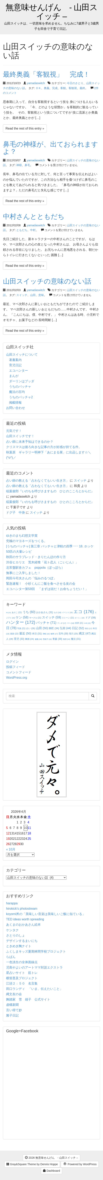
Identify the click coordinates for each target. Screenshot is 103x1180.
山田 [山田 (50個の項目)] (42, 628)
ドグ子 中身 (15, 512)
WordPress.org (16, 677)
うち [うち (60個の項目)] (29, 612)
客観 (63, 88)
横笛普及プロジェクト (22, 978)
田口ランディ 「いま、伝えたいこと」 (36, 988)
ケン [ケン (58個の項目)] (22, 617)
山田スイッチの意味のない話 (47, 281)
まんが (13, 376)
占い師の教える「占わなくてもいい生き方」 (37, 480)
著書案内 (15, 360)
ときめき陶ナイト (18, 946)
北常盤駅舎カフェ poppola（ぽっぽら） (35, 567)
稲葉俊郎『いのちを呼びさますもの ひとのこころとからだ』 (50, 491)
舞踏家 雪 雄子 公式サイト (28, 999)
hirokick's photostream (21, 908)
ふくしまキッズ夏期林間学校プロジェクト (36, 951)
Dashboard (51, 1170)
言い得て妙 (14, 1010)
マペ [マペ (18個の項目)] (70, 623)
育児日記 (15, 365)
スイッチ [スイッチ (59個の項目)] (51, 617)
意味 (41, 295)
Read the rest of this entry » (25, 128)
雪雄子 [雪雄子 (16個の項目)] (47, 639)
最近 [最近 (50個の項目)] (25, 633)
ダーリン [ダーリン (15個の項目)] (79, 618)
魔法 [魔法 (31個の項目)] (76, 639)
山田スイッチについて (22, 354)
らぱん (11, 956)
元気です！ (14, 430)
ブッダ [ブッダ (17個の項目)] (61, 623)
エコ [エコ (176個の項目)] (84, 611)
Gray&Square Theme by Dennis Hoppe (32, 1164)
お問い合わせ (15, 408)
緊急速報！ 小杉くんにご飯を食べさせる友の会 (40, 583)
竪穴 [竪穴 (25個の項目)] (73, 633)
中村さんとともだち (33, 216)
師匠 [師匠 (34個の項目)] (54, 628)
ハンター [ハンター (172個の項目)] (20, 622)
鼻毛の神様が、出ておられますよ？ (50, 147)
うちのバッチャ (20, 386)
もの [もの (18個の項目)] (57, 612)
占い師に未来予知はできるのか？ (29, 441)
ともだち (21, 230)
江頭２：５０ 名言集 (22, 983)
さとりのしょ (15, 935)
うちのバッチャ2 (21, 397)
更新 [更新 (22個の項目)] (14, 634)
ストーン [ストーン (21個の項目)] (68, 618)
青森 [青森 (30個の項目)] (57, 639)
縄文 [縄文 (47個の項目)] (85, 633)
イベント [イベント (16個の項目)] (67, 612)
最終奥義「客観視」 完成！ (50, 74)
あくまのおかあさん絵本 (23, 924)
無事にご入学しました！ (23, 573)
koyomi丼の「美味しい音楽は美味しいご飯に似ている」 (45, 914)
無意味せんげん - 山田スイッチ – (51, 12)
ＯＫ (38, 88)
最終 (82, 88)
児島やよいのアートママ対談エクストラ (34, 967)
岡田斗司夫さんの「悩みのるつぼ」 (31, 578)
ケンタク (12, 930)
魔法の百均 (17, 392)
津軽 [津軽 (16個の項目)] (46, 634)
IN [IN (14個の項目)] (8, 612)
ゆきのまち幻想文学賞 (22, 535)
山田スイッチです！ (20, 436)
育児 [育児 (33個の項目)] (19, 639)
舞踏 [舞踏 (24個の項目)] (29, 639)
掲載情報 (15, 402)
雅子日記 (12, 1015)
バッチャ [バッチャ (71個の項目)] (46, 623)
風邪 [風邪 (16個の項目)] (66, 639)
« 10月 (10, 849)
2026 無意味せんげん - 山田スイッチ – (51, 1157)
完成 (55, 88)
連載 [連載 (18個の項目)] (38, 639)
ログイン (12, 661)
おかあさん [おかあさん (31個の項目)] (44, 612)
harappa (12, 903)
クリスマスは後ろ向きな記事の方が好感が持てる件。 (44, 447)
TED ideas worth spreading (25, 919)
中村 (33, 230)
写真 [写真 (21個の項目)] (21, 628)
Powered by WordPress (80, 1164)
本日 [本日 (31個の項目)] (37, 633)
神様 (19, 165)
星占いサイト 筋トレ (22, 972)
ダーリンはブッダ (21, 381)
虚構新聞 (12, 1004)
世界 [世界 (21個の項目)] (79, 623)
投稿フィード (15, 667)
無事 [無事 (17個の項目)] (54, 634)
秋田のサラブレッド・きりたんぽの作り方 (36, 557)
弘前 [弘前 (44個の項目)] (65, 628)
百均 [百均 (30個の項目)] (63, 633)
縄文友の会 (14, 994)
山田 (33, 295)
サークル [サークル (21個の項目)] (35, 618)
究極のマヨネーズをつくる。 (26, 541)
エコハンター (18, 370)
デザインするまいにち (22, 940)
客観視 (73, 88)
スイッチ (21, 295)
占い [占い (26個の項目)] (30, 628)
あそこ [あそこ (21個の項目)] (17, 612)
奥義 (46, 88)
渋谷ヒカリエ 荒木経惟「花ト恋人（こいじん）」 (42, 562)
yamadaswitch (36, 83)
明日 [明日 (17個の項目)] (88, 628)
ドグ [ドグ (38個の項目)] (90, 617)
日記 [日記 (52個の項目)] (78, 628)
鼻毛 (27, 165)
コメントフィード (18, 672)
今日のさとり (75, 83)
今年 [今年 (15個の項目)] (87, 623)
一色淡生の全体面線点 (22, 962)
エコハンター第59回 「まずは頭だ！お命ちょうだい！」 (47, 589)
